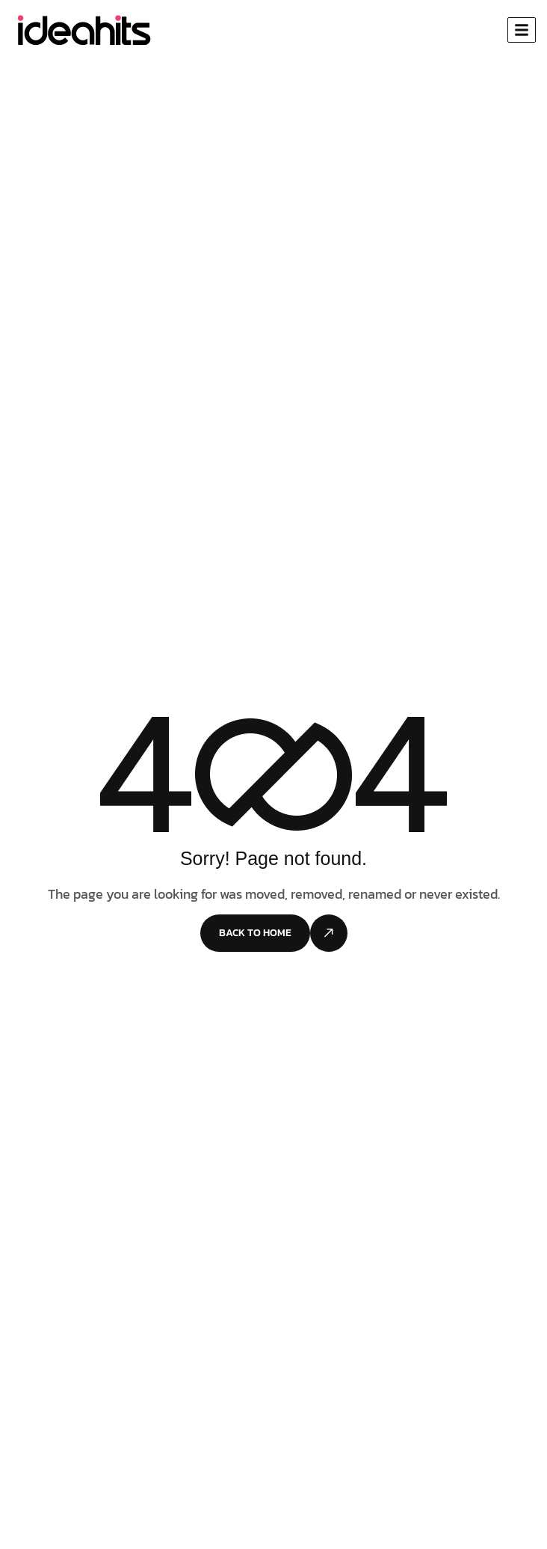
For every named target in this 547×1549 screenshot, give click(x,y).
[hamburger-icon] (521, 29)
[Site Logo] (83, 29)
